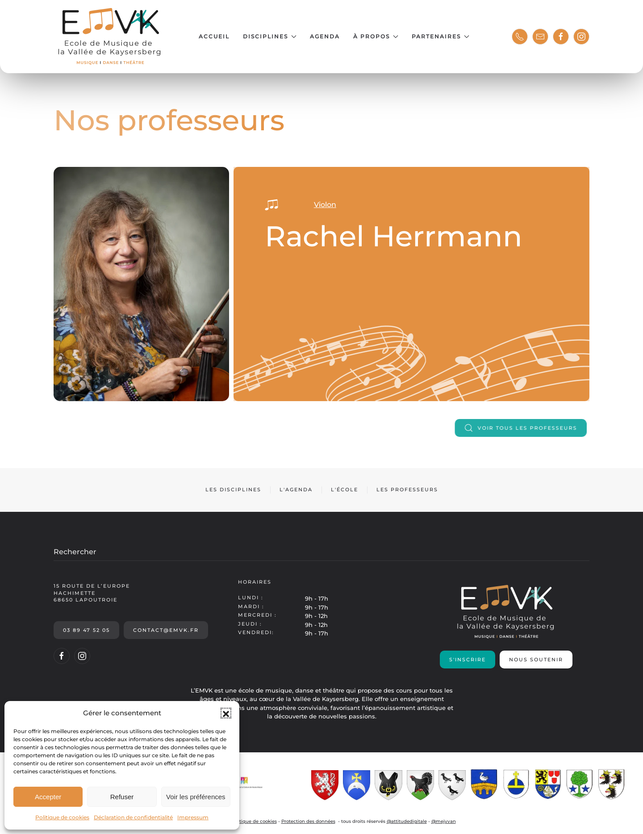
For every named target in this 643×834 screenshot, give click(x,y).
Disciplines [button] (269, 36)
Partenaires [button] (440, 36)
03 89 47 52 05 (86, 630)
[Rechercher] (321, 552)
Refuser (122, 797)
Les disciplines (233, 489)
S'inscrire (467, 659)
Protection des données (308, 821)
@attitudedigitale (407, 821)
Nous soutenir (536, 659)
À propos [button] (375, 36)
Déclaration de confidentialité (133, 817)
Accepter (48, 797)
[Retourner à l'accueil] (110, 36)
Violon (314, 204)
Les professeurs (407, 489)
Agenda (325, 36)
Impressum (193, 817)
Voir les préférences (195, 797)
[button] (225, 713)
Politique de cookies (62, 817)
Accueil (214, 36)
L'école (344, 489)
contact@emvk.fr (166, 630)
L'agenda (296, 489)
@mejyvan (443, 821)
